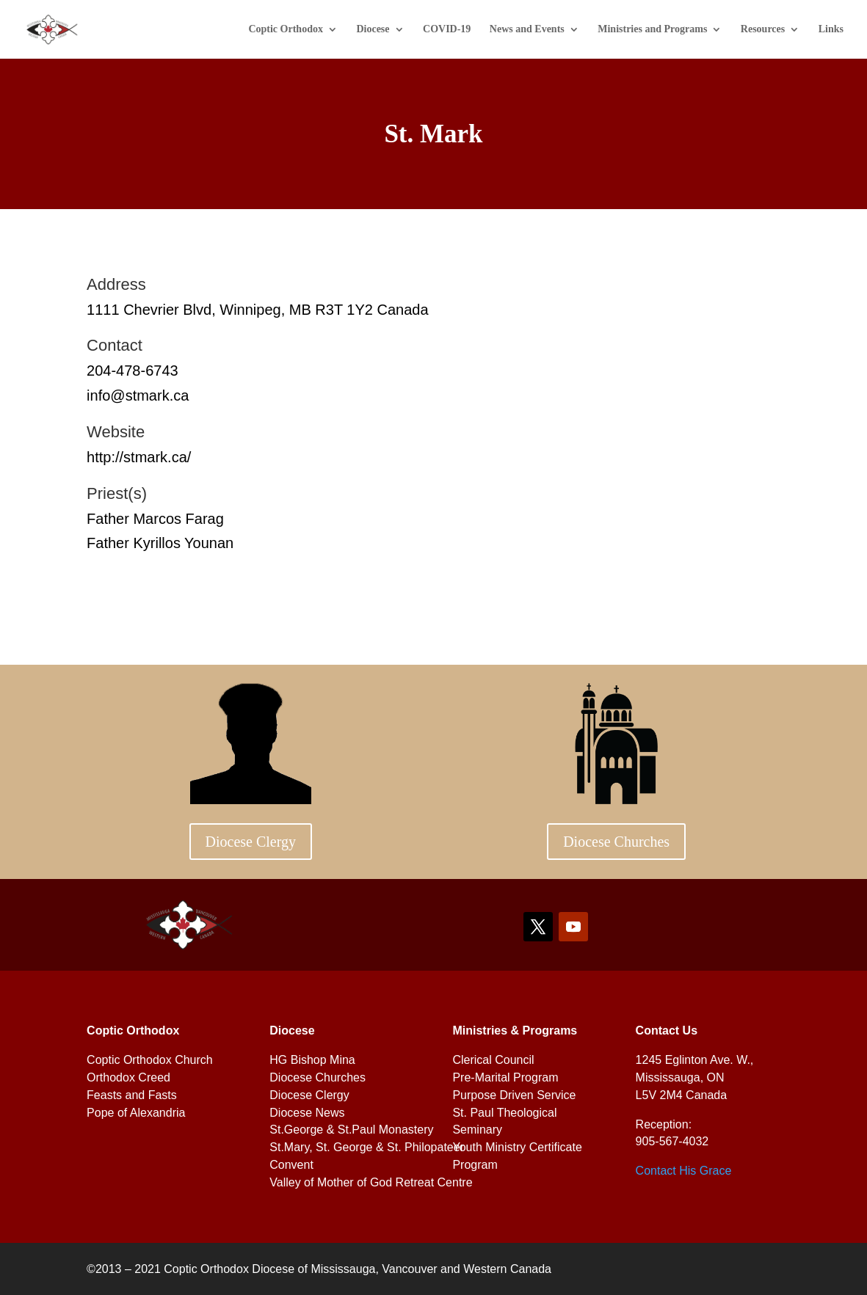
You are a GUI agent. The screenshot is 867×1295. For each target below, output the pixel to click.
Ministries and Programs (652, 29)
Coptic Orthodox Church (150, 1060)
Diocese (372, 29)
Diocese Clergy (251, 841)
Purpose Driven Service (514, 1095)
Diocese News (306, 1112)
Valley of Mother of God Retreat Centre (370, 1182)
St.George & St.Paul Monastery (351, 1129)
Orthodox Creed (128, 1077)
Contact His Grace (684, 1170)
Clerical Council (493, 1060)
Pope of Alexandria (136, 1112)
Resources (763, 29)
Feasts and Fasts (132, 1095)
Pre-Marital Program (505, 1077)
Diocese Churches (616, 841)
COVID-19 (447, 29)
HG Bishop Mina (312, 1060)
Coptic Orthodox (285, 29)
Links (831, 29)
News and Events (527, 29)
